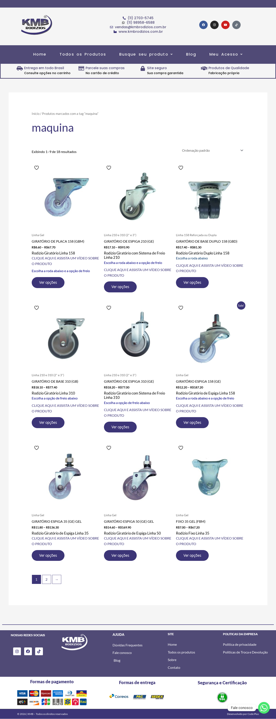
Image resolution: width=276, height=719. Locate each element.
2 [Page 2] (46, 579)
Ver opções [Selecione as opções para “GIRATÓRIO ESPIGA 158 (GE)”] (192, 422)
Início (35, 113)
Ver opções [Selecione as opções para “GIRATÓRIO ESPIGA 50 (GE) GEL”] (120, 555)
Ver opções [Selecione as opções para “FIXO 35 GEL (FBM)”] (192, 555)
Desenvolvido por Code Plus (243, 714)
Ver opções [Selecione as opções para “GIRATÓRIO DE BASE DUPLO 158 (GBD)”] (192, 282)
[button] (146, 54)
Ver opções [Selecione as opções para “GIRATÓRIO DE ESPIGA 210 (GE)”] (120, 286)
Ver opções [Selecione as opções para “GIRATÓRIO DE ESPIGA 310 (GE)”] (120, 427)
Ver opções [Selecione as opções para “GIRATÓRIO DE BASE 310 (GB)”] (48, 422)
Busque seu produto (146, 54)
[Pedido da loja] (211, 150)
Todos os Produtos (83, 54)
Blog (191, 54)
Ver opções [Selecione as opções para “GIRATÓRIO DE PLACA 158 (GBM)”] (48, 282)
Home (39, 54)
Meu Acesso (226, 54)
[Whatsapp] (264, 708)
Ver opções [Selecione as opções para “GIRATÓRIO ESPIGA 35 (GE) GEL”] (48, 555)
